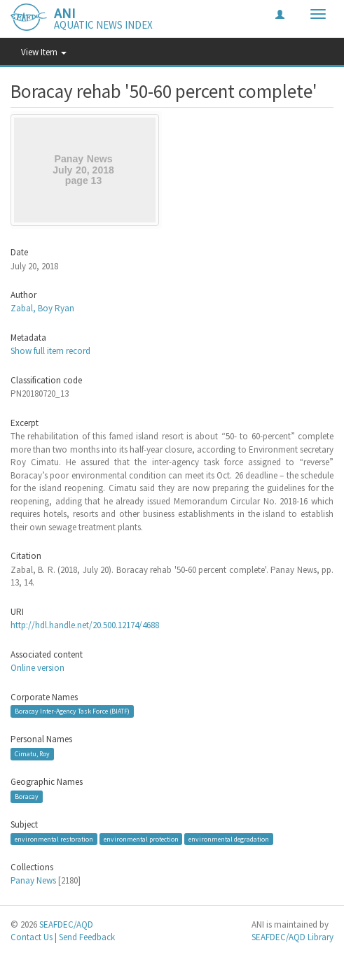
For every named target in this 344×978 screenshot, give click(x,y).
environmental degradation (228, 839)
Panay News (33, 880)
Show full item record (50, 351)
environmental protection (141, 839)
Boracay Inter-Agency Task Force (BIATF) (72, 711)
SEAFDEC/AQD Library (292, 937)
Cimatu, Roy (32, 753)
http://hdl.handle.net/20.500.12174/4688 (85, 625)
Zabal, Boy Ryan (42, 308)
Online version (37, 668)
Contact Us (32, 937)
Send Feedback (87, 937)
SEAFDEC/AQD (66, 924)
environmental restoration (54, 839)
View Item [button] (44, 52)
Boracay (27, 796)
